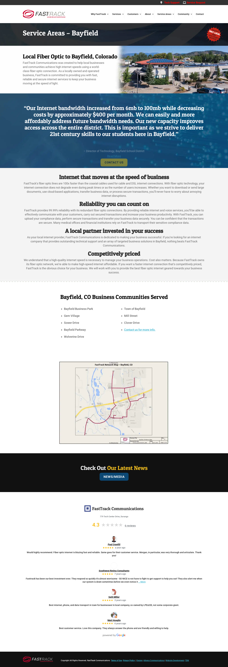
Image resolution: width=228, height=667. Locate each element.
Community (183, 14)
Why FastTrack (98, 14)
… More (142, 582)
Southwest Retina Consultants (114, 570)
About (148, 14)
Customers (132, 14)
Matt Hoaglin (114, 620)
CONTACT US (114, 170)
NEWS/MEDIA (114, 477)
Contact (200, 14)
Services (116, 14)
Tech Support (169, 2)
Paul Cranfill (114, 544)
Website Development (175, 660)
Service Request (194, 2)
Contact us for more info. (139, 329)
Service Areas (164, 14)
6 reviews (130, 525)
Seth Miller (114, 597)
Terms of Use (116, 660)
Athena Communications (153, 660)
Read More (114, 163)
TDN (187, 660)
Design (139, 660)
